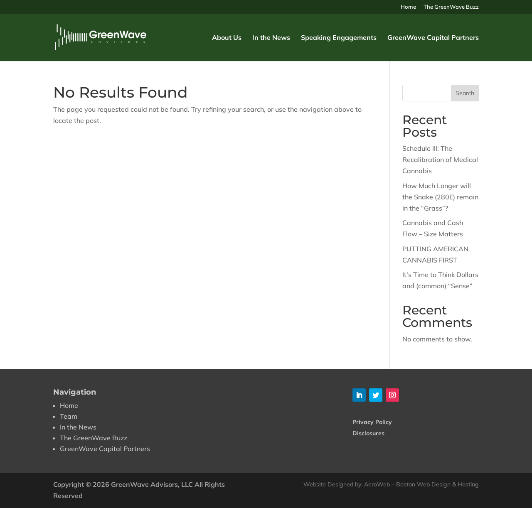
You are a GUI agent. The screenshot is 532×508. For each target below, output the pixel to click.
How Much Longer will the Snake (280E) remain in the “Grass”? (440, 197)
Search (465, 93)
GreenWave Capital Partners (433, 38)
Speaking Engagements (339, 38)
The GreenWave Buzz (451, 7)
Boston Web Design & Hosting (437, 484)
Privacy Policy (372, 422)
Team (68, 416)
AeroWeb (377, 484)
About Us (226, 38)
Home (408, 7)
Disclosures (368, 433)
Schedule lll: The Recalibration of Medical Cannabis (440, 159)
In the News (271, 38)
